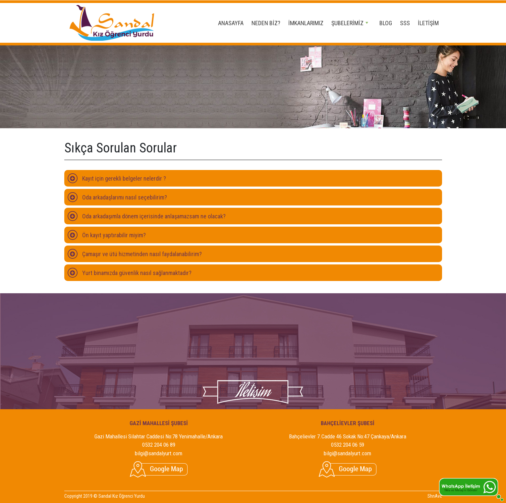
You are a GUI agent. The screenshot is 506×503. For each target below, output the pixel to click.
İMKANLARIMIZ (305, 23)
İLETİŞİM (428, 23)
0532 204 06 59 (347, 444)
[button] (253, 178)
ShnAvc (434, 496)
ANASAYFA (231, 23)
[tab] (253, 178)
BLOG (385, 23)
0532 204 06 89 (158, 444)
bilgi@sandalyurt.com (158, 453)
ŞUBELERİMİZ (349, 23)
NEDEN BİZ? (266, 23)
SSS (405, 23)
